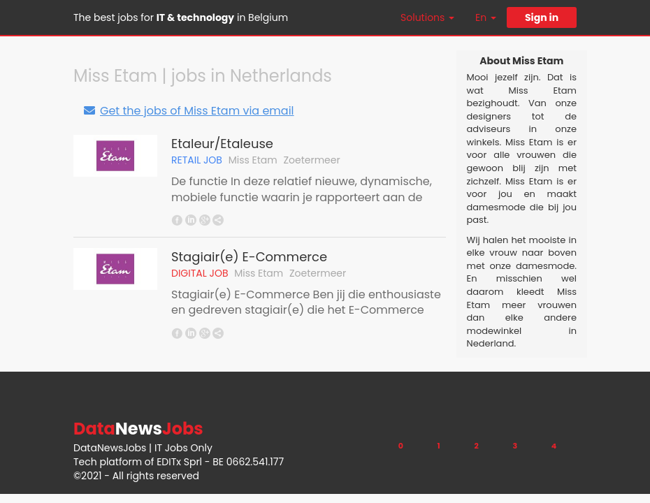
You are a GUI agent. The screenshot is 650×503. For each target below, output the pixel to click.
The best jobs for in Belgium (180, 17)
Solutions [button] (427, 17)
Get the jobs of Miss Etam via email (188, 111)
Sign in (541, 17)
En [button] (485, 17)
